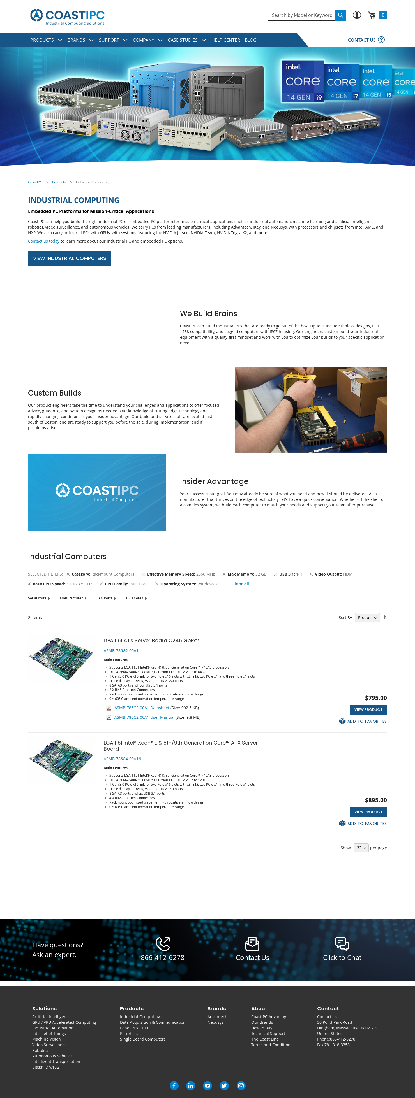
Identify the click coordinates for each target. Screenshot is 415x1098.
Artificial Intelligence (51, 1016)
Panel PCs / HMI (134, 1027)
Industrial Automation (52, 1027)
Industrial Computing (140, 1016)
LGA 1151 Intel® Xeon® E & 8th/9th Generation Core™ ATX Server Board (181, 745)
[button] (363, 721)
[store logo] (67, 17)
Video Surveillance (49, 1044)
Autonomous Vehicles (52, 1056)
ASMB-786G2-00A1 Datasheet (141, 707)
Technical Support (268, 1033)
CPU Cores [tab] (134, 598)
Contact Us (327, 1016)
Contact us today (43, 241)
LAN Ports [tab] (104, 598)
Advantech (217, 1016)
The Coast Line (265, 1039)
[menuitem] (46, 40)
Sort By (345, 617)
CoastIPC (35, 182)
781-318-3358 (337, 1044)
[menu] (207, 40)
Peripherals (131, 1033)
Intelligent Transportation (56, 1061)
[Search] (340, 15)
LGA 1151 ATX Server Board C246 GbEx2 (151, 640)
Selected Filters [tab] (45, 574)
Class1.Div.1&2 (45, 1067)
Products (59, 182)
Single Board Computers (143, 1039)
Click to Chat (342, 957)
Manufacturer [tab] (71, 598)
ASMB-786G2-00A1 (121, 650)
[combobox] (307, 15)
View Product (368, 709)
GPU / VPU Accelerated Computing (64, 1022)
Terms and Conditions (271, 1044)
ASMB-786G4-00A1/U (123, 758)
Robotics (40, 1050)
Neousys (215, 1022)
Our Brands (262, 1022)
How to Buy (261, 1027)
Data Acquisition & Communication (153, 1022)
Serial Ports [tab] (37, 598)
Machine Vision (46, 1039)
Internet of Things (49, 1033)
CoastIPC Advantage (270, 1016)
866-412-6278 (163, 957)
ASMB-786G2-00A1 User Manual (144, 717)
